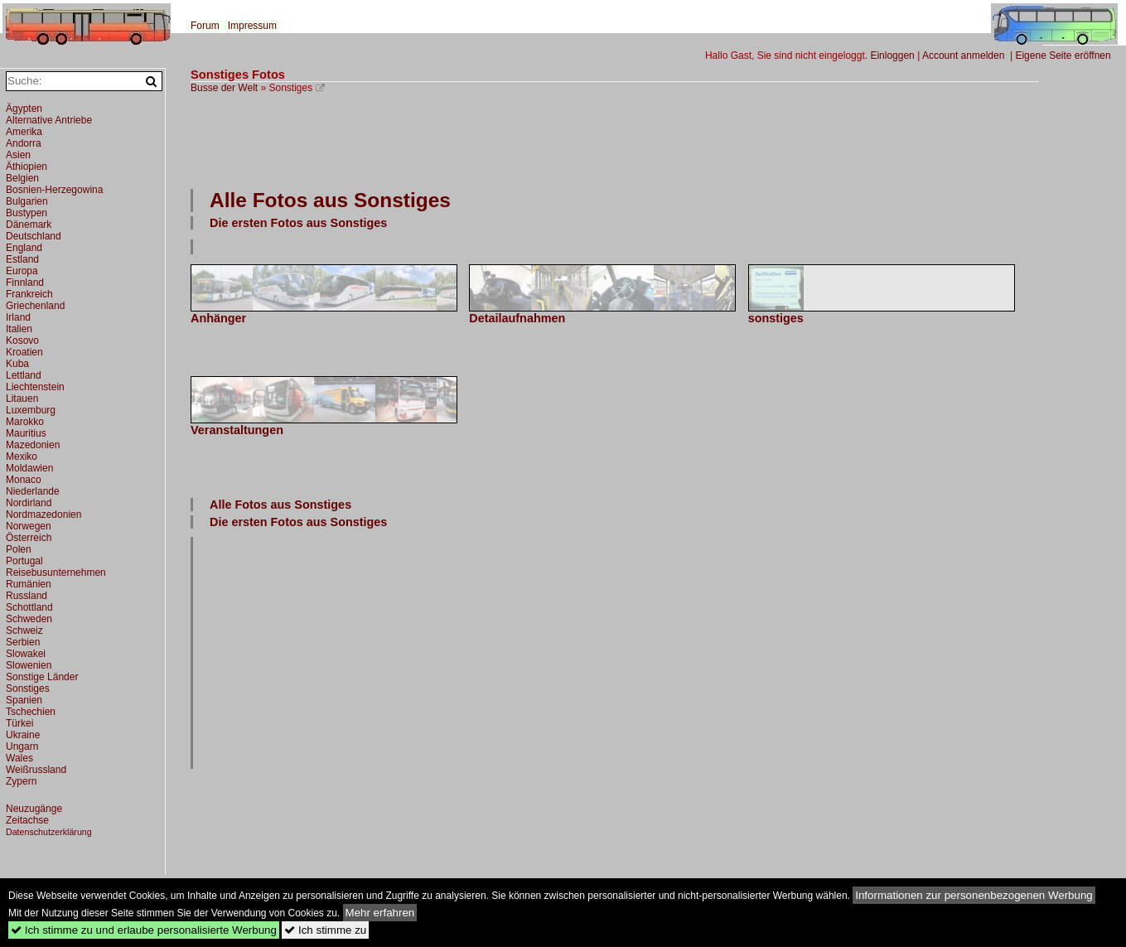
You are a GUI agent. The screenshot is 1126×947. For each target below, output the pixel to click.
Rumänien (28, 584)
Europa (22, 271)
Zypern (21, 781)
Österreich (28, 538)
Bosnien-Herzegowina (54, 190)
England (24, 248)
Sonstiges (28, 688)
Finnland (25, 282)
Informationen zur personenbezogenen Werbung (974, 895)
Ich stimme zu (325, 930)
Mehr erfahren (380, 912)
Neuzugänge (34, 808)
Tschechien (31, 711)
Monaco (23, 480)
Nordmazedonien (43, 514)
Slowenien (28, 665)
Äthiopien (26, 166)
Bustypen (26, 213)
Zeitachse (27, 820)
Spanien (24, 700)
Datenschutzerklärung (49, 832)
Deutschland (33, 236)
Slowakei (26, 654)
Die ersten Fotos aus (298, 223)
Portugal (24, 561)
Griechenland (35, 306)
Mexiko (21, 456)
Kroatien (24, 352)
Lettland (23, 375)
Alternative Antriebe (49, 120)
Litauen (22, 398)
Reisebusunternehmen (56, 572)
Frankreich (29, 294)
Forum (205, 25)
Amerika (24, 132)
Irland (18, 317)
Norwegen (28, 526)
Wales (19, 758)
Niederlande (33, 491)
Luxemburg (31, 410)
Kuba (17, 364)
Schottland (29, 607)
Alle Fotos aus (330, 200)
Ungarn (22, 746)
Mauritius (26, 433)
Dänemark (28, 224)
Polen (18, 549)
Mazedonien (33, 445)
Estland (22, 259)
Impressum (252, 25)
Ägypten (24, 108)
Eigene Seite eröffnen (1062, 55)
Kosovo (22, 340)
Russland (26, 596)
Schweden (29, 619)
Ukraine (23, 735)
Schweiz (24, 630)
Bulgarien (27, 201)
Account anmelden (963, 55)
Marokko (25, 422)
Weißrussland (36, 769)
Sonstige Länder (42, 677)
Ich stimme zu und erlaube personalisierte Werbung (144, 930)
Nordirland (28, 503)
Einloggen (892, 55)
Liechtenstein (35, 387)
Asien (18, 155)
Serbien (23, 642)
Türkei (19, 723)
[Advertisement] (615, 139)
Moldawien (29, 468)
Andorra (23, 143)
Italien (19, 329)
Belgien (22, 178)
